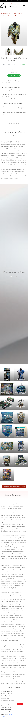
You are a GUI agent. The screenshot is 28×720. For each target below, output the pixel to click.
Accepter (20, 704)
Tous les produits (10, 13)
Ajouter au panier (14, 75)
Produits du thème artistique (11, 15)
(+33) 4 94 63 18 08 (15, 1)
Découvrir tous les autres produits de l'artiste (14, 486)
